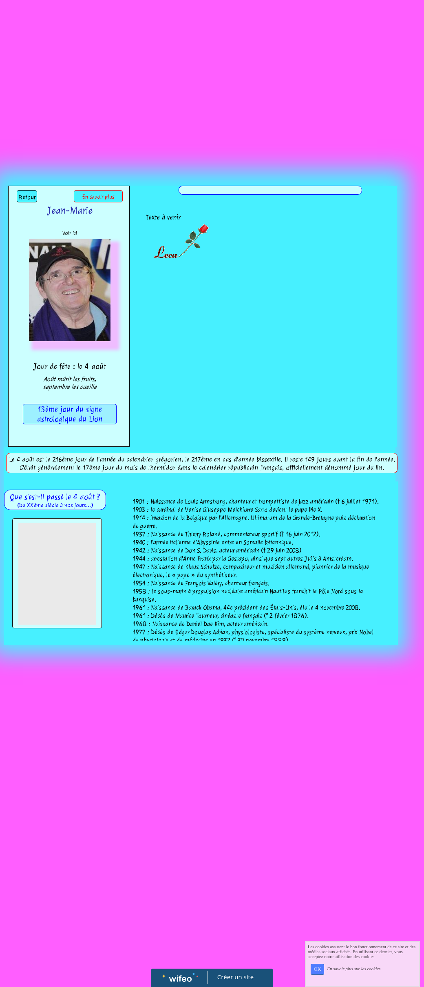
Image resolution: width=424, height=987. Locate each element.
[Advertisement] (212, 80)
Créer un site (235, 977)
